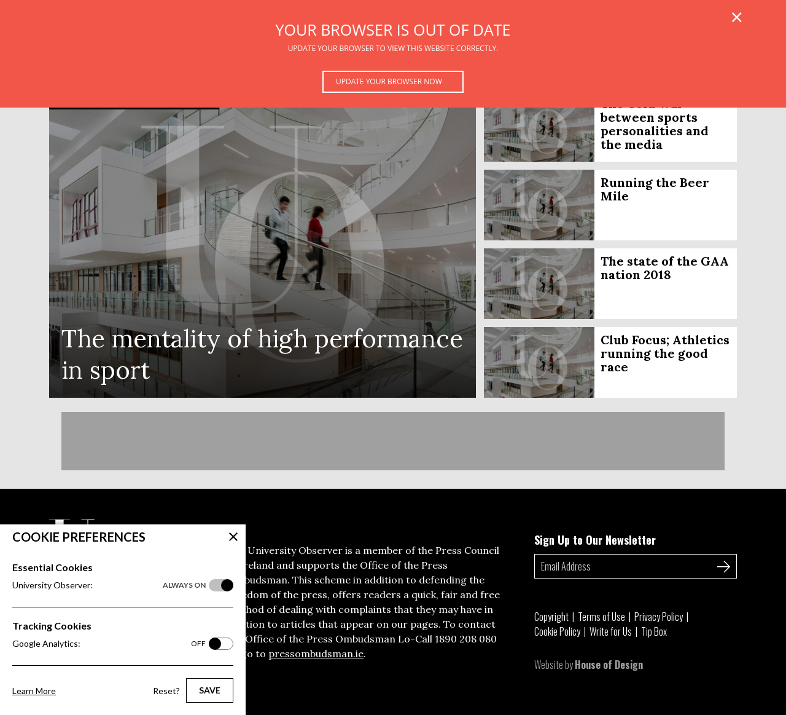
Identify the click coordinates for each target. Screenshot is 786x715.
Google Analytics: (109, 643)
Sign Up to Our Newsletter (595, 540)
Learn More (34, 690)
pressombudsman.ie (316, 653)
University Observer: (109, 585)
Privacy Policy (658, 616)
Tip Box (654, 631)
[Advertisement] (393, 441)
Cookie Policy (557, 631)
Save (209, 690)
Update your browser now (389, 81)
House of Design (609, 664)
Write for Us (611, 631)
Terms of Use (601, 616)
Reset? (166, 690)
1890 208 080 (466, 639)
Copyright (551, 616)
